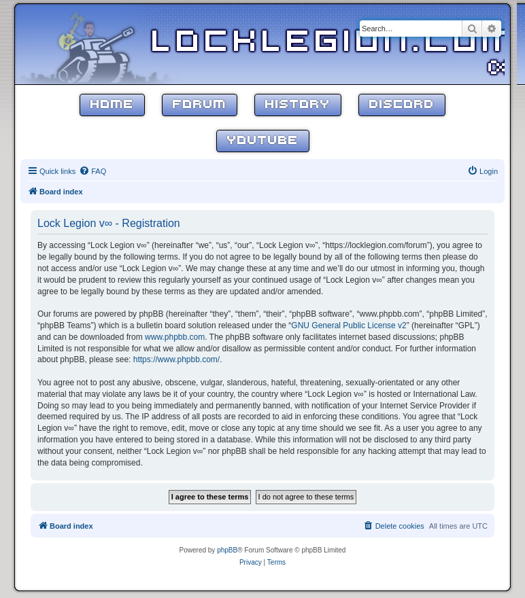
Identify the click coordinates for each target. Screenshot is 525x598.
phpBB (227, 550)
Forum (199, 105)
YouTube (263, 141)
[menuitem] (92, 171)
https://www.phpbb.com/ (176, 359)
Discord (402, 105)
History (298, 105)
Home (112, 105)
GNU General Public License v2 (348, 325)
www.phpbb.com (175, 337)
